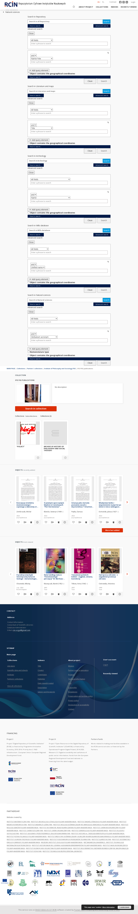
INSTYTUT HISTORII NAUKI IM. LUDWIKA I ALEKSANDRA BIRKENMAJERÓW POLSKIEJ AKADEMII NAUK (67, 845)
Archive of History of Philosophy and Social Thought (54, 448)
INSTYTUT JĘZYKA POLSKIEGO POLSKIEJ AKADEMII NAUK (27, 836)
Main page (11, 654)
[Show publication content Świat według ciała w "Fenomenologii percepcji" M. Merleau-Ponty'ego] (58, 594)
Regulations (72, 692)
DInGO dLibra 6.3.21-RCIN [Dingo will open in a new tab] (46, 910)
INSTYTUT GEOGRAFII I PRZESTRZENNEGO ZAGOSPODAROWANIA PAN (45, 833)
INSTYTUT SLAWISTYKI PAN (101, 839)
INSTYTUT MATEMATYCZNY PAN (18, 822)
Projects (71, 675)
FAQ (69, 683)
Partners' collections (34, 368)
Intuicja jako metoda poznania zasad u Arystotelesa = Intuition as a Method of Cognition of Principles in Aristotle (82, 505)
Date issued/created (46, 683)
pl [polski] (103, 2)
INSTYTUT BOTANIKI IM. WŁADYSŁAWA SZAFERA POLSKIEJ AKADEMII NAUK (65, 828)
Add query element (38, 70)
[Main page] (73, 7)
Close (31, 33)
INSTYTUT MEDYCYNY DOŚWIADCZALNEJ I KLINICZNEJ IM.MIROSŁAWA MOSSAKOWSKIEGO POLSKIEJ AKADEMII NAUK (89, 836)
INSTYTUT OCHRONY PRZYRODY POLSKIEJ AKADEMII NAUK (28, 839)
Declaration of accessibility (78, 705)
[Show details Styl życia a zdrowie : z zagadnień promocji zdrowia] (119, 594)
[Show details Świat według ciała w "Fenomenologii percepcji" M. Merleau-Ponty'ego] (64, 594)
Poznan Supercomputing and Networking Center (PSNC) (97, 910)
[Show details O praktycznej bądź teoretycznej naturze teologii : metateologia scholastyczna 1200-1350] (37, 594)
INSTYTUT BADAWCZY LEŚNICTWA (40, 825)
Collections (102, 7)
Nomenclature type (39, 352)
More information (108, 907)
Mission (71, 666)
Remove (108, 53)
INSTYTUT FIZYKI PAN (34, 851)
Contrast (112, 2)
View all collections (14, 686)
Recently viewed (129, 7)
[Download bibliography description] (24, 522)
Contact (71, 709)
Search (106, 21)
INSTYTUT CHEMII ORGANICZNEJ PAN (57, 830)
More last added (112, 530)
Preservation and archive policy (80, 696)
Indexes (114, 7)
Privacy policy (73, 700)
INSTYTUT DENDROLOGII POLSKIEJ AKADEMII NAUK (90, 830)
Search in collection (35, 408)
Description (42, 687)
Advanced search (102, 26)
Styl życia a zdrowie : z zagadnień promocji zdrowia (108, 577)
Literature (11, 666)
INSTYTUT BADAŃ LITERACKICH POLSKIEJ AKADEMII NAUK (97, 822)
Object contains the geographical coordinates (52, 73)
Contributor (42, 675)
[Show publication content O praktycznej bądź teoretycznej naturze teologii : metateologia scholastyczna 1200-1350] (31, 594)
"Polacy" (20, 447)
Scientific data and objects (17, 670)
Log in (105, 665)
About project (86, 7)
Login (133, 2)
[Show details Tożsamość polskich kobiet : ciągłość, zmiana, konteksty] (92, 594)
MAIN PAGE (11, 368)
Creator (41, 670)
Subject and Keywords (46, 692)
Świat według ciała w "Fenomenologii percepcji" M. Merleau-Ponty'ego (53, 577)
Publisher (41, 679)
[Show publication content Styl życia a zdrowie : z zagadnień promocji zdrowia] (113, 594)
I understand (124, 907)
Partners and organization (78, 670)
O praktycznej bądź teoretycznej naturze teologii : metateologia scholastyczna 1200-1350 (26, 577)
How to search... (36, 26)
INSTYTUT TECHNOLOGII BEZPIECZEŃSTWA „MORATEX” (62, 851)
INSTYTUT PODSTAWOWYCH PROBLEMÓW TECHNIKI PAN (70, 839)
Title (39, 666)
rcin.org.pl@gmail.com (21, 630)
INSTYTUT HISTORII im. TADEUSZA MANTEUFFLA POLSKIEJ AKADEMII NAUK (98, 833)
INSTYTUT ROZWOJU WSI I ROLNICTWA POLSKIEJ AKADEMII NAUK (49, 848)
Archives (10, 675)
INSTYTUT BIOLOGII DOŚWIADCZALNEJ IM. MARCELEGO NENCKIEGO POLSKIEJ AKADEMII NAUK (86, 825)
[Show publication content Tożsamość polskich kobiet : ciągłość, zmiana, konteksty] (86, 594)
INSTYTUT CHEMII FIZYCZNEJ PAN (31, 830)
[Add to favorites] (18, 522)
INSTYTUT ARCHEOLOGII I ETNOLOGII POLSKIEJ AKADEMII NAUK (54, 822)
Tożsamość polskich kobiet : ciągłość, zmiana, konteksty (82, 577)
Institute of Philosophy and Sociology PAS (60, 368)
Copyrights (72, 687)
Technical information (76, 679)
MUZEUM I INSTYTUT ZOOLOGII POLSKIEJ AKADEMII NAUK (62, 842)
